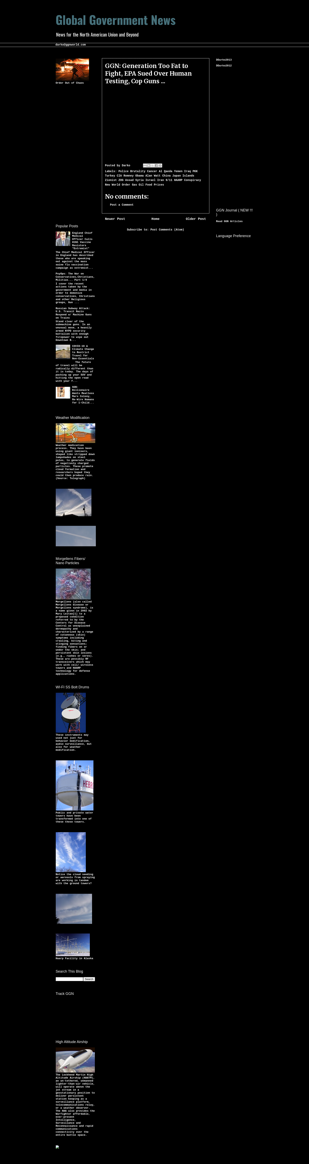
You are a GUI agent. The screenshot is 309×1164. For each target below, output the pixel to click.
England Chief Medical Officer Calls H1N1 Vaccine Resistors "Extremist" (82, 241)
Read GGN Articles (229, 221)
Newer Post (115, 219)
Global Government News (116, 19)
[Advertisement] (72, 153)
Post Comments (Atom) (167, 229)
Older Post (196, 219)
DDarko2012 (224, 65)
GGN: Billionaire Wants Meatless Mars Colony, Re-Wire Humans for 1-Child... (83, 395)
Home (155, 219)
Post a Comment (122, 204)
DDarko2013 (224, 59)
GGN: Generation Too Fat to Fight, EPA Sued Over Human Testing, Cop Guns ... (148, 73)
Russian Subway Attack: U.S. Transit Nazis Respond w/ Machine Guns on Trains (74, 313)
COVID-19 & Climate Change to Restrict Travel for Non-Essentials (83, 352)
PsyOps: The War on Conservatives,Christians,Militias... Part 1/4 (75, 276)
